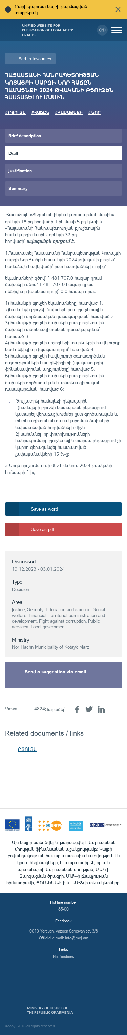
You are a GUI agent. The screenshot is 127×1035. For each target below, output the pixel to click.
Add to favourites (35, 58)
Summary (18, 188)
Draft (13, 153)
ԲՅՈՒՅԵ (27, 749)
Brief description (24, 135)
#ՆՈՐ (94, 112)
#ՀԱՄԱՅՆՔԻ (69, 112)
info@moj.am (76, 937)
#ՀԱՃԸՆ (40, 112)
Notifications (63, 956)
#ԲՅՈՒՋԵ (15, 112)
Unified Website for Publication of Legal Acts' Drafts (47, 30)
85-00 (63, 909)
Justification (20, 171)
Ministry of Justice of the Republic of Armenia (50, 1010)
